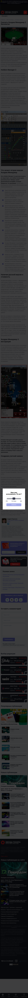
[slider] (14, 499)
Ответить (13, 504)
